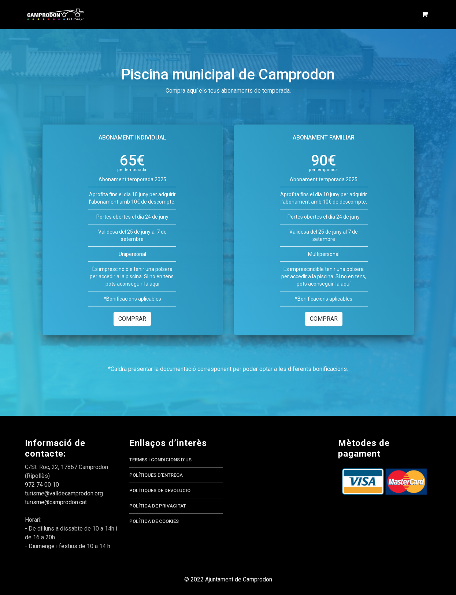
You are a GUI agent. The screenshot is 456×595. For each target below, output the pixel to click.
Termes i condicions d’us (160, 459)
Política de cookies (154, 521)
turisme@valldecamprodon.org (64, 493)
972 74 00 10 (42, 484)
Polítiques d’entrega (156, 475)
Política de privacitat (157, 506)
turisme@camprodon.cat (56, 502)
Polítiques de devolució (159, 490)
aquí (154, 284)
